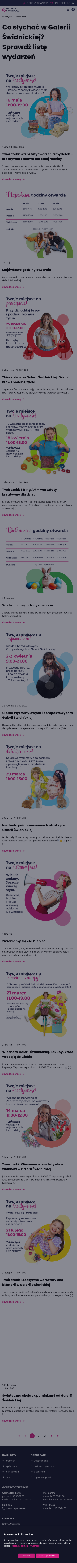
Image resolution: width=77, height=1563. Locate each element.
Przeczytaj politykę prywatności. (25, 1545)
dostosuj (26, 1556)
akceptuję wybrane (47, 1556)
